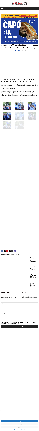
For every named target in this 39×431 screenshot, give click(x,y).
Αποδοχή (19, 421)
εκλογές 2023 (17, 254)
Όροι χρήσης (23, 429)
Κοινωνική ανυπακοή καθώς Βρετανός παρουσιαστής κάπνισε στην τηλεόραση (8, 297)
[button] (37, 411)
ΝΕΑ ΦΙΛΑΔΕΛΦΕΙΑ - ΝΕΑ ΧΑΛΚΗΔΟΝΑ (10, 11)
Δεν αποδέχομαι (20, 424)
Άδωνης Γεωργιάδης (7, 254)
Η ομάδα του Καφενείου (18, 50)
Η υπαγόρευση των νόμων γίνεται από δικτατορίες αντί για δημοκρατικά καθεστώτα (29, 297)
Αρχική (2, 11)
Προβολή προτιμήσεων (19, 427)
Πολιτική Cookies (16, 429)
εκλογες (12, 254)
